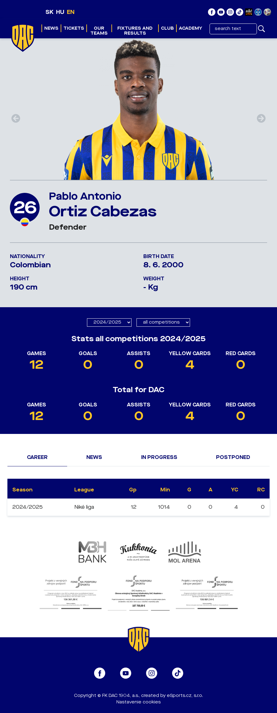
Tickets (73, 28)
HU (60, 12)
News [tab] (94, 457)
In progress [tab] (159, 457)
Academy (190, 28)
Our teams (99, 30)
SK (49, 12)
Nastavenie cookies (138, 702)
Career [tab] (37, 457)
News (51, 28)
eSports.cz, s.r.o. (185, 695)
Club (167, 28)
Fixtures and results (135, 30)
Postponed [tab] (233, 457)
